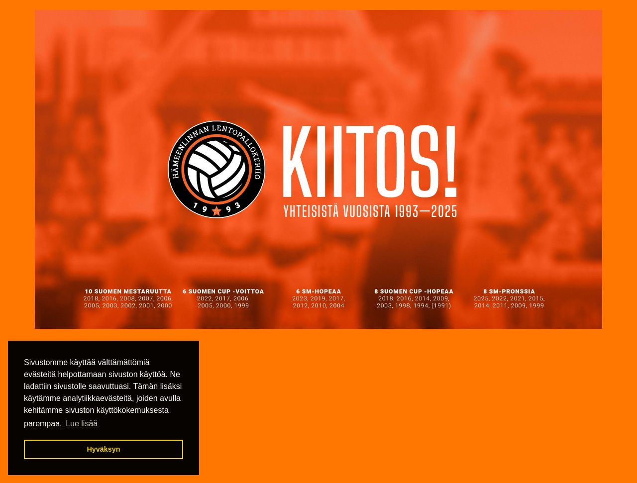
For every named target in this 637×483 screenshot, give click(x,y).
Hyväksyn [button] (103, 449)
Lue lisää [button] (82, 423)
